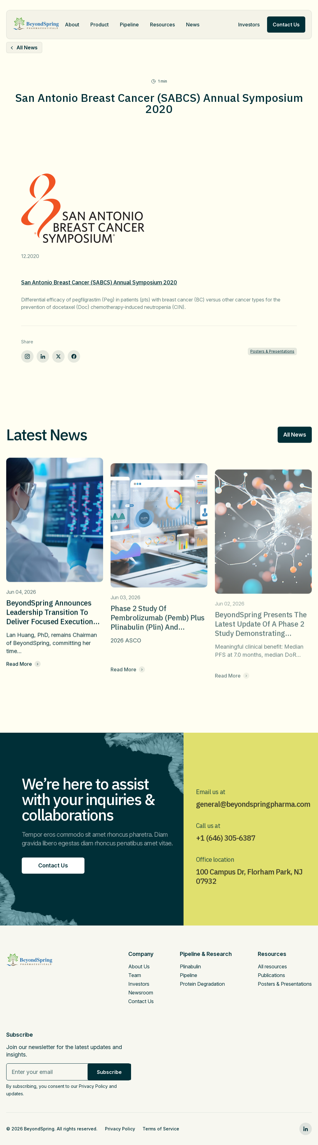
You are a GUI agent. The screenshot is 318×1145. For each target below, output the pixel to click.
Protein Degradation (202, 984)
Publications (271, 975)
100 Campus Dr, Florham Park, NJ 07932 (249, 892)
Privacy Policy (120, 1128)
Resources (162, 24)
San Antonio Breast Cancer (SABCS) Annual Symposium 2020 (99, 282)
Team (134, 975)
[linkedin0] (305, 1129)
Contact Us (141, 1001)
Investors (249, 24)
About (72, 24)
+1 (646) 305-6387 (225, 853)
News (192, 24)
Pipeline (129, 24)
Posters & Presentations (272, 351)
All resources (272, 966)
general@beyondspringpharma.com (253, 820)
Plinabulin (190, 966)
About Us (139, 966)
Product (99, 24)
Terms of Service (161, 1128)
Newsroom (140, 992)
